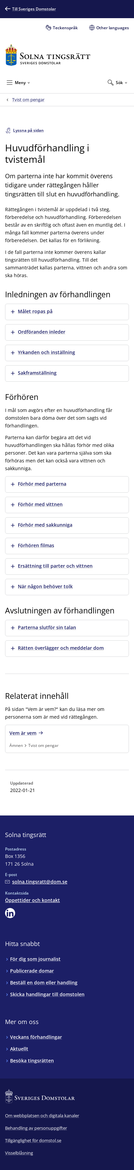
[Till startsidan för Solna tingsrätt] (47, 55)
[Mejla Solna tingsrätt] (36, 881)
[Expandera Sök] (117, 82)
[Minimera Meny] (18, 82)
